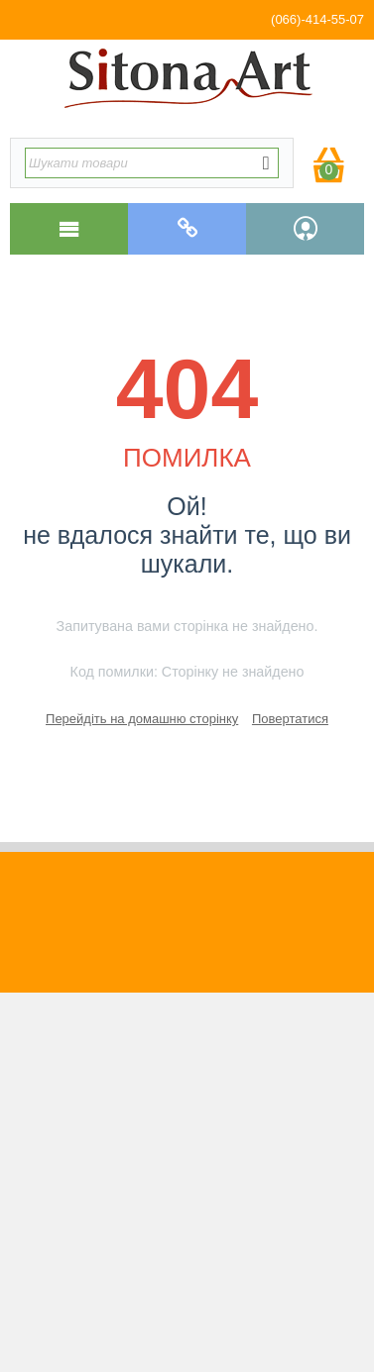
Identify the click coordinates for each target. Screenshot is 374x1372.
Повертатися (290, 718)
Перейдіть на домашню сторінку (142, 718)
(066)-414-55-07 (317, 19)
